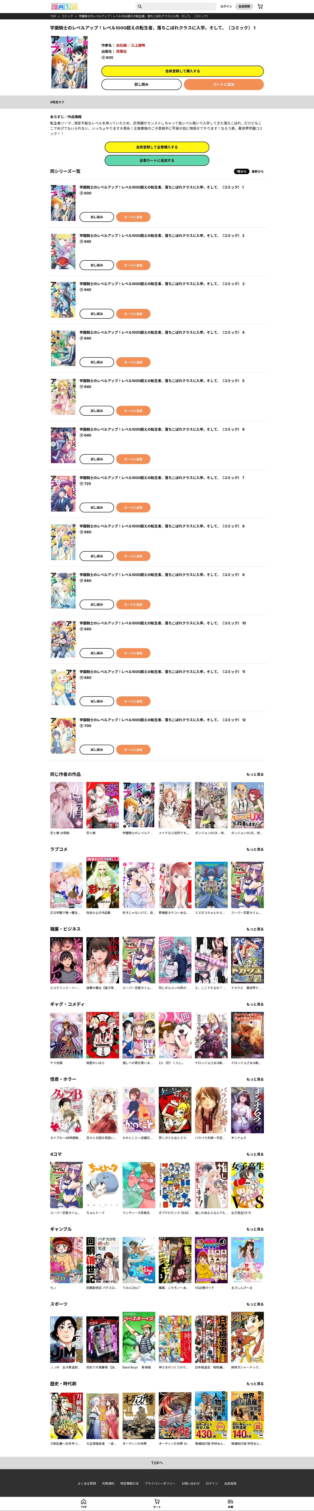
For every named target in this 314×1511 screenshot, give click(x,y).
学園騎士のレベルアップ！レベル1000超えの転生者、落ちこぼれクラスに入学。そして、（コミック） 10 (163, 623)
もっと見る (255, 774)
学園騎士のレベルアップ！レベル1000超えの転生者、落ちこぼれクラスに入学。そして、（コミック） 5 (162, 381)
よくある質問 (87, 1483)
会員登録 (244, 6)
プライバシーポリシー (160, 1483)
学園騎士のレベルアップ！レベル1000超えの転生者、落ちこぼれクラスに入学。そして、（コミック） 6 (162, 429)
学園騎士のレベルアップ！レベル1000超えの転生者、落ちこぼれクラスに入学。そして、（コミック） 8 (162, 526)
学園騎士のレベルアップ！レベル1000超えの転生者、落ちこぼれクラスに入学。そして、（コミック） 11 (162, 672)
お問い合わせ (190, 1483)
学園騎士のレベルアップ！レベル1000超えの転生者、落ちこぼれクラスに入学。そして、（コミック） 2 (162, 235)
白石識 (121, 45)
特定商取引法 (129, 1483)
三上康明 (138, 45)
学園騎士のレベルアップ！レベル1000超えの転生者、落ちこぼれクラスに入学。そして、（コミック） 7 (162, 478)
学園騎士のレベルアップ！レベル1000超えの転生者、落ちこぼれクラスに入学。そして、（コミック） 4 (162, 332)
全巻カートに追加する (157, 160)
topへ (157, 1463)
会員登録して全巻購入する (157, 147)
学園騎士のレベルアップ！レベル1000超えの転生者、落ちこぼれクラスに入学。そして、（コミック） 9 (162, 575)
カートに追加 (223, 84)
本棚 (230, 1507)
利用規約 (108, 1483)
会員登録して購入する (182, 71)
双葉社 (121, 51)
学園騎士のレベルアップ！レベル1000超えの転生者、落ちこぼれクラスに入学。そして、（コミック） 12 (163, 720)
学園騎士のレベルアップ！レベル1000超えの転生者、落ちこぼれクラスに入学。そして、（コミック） (144, 16)
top (53, 16)
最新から (258, 171)
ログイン (226, 6)
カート (157, 1507)
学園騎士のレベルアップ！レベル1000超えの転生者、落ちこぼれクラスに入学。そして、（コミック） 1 (162, 187)
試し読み (141, 84)
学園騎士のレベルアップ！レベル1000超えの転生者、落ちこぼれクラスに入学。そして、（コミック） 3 (162, 284)
